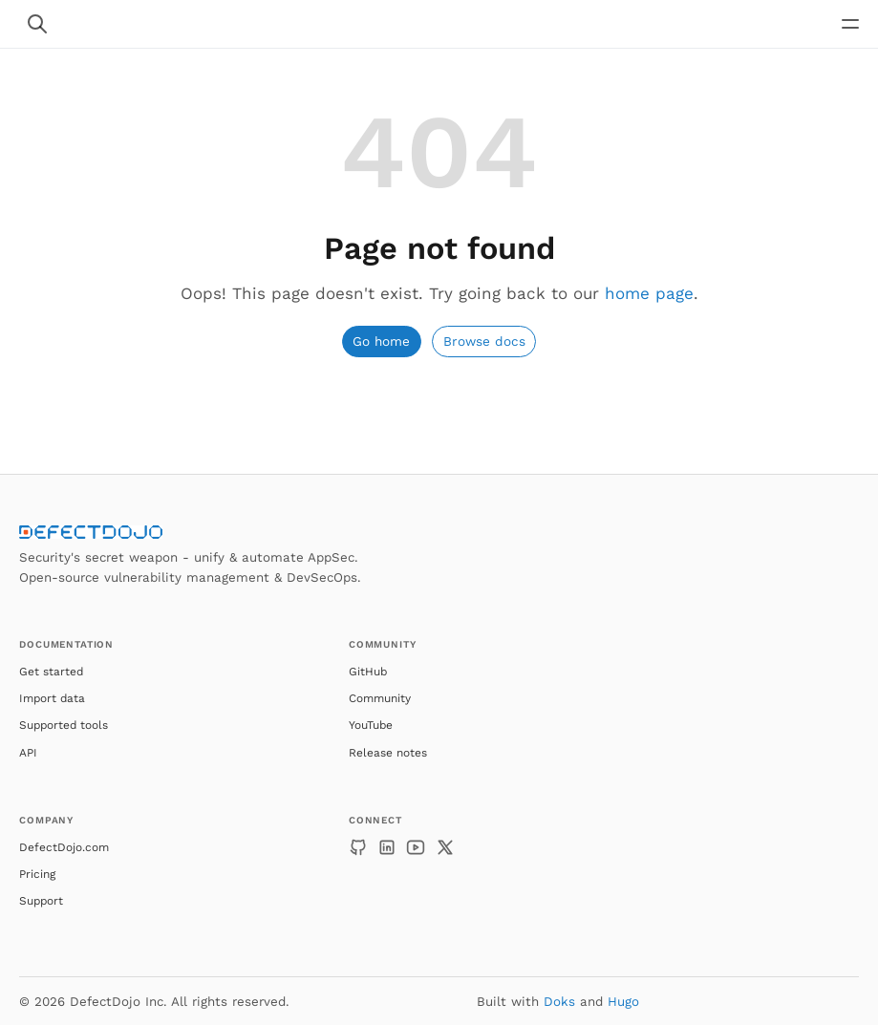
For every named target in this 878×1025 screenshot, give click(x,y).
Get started (51, 671)
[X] (445, 847)
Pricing (37, 874)
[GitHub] (358, 847)
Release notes (388, 752)
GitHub (368, 671)
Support (41, 901)
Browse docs (484, 341)
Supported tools (63, 725)
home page (649, 293)
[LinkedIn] (386, 847)
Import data (52, 698)
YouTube (371, 725)
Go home (381, 341)
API (28, 752)
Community (380, 698)
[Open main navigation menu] (850, 24)
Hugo (623, 1001)
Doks (559, 1001)
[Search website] (37, 24)
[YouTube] (415, 847)
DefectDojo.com (64, 847)
